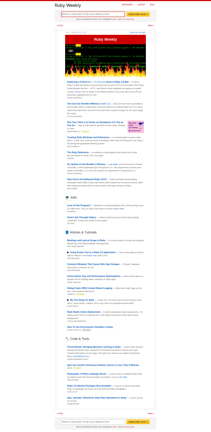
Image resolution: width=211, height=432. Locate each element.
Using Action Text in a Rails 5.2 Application (92, 252)
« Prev (60, 25)
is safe (114, 19)
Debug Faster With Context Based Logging (89, 287)
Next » (151, 25)
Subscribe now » (138, 14)
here (122, 208)
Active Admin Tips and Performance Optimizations (93, 275)
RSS (152, 4)
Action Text (92, 255)
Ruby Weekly (68, 5)
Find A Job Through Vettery (81, 217)
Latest (141, 4)
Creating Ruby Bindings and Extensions (88, 136)
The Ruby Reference (78, 152)
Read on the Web (137, 33)
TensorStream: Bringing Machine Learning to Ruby (94, 346)
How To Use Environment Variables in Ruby (90, 326)
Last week (113, 164)
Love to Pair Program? (79, 205)
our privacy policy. (128, 19)
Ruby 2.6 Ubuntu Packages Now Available (89, 385)
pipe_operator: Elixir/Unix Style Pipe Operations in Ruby (96, 397)
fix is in (79, 91)
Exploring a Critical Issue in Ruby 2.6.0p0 (98, 82)
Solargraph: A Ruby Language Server (86, 373)
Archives (127, 4)
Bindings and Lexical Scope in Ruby (86, 240)
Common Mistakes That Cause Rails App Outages (93, 263)
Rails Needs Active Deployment (83, 311)
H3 (68, 143)
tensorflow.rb (79, 356)
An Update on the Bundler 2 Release (86, 163)
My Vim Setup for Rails (82, 299)
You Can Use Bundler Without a (88, 103)
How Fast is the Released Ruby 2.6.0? (87, 178)
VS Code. (123, 376)
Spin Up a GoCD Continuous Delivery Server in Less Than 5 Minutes (103, 364)
